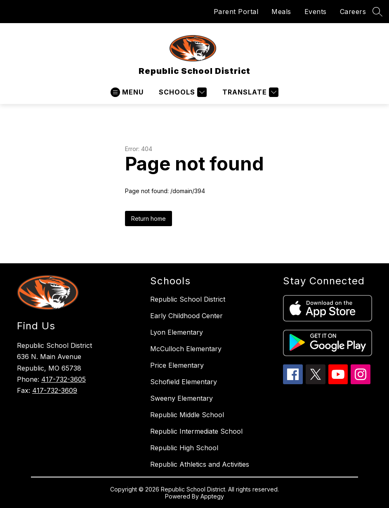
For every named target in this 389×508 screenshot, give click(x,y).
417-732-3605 (63, 379)
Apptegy (212, 496)
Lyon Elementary (176, 332)
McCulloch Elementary (186, 349)
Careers (353, 11)
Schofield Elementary (183, 382)
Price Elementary (177, 365)
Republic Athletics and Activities (199, 464)
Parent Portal (236, 11)
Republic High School (184, 448)
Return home (148, 218)
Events (315, 11)
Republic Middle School (187, 415)
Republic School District (187, 299)
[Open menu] (127, 92)
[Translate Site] (249, 92)
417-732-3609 (54, 390)
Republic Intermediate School (196, 431)
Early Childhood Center (186, 316)
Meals (281, 11)
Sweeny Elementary (181, 398)
